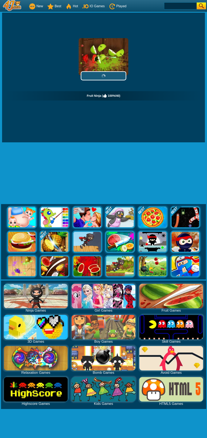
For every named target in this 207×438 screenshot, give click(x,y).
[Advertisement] (103, 173)
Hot (71, 6)
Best (54, 6)
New (36, 6)
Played (117, 6)
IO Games (93, 6)
